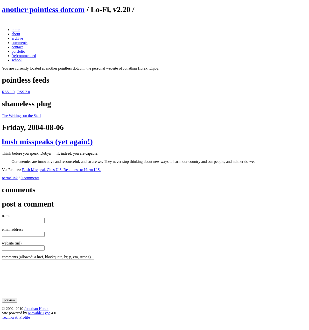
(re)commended (24, 56)
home (16, 30)
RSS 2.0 (23, 92)
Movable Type (39, 319)
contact (17, 47)
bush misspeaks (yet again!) (47, 141)
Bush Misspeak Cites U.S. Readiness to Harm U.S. (61, 170)
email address (12, 229)
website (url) (11, 243)
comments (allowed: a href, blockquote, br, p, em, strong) (46, 257)
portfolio (18, 51)
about (16, 34)
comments (20, 43)
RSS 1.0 (8, 92)
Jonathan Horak (36, 315)
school (17, 60)
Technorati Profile (16, 324)
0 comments (30, 178)
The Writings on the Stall (21, 116)
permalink (10, 178)
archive (17, 38)
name (6, 216)
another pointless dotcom (43, 9)
